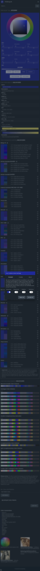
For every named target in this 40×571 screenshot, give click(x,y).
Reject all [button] (22, 297)
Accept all (30, 297)
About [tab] (30, 277)
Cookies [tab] (21, 277)
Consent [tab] (10, 277)
